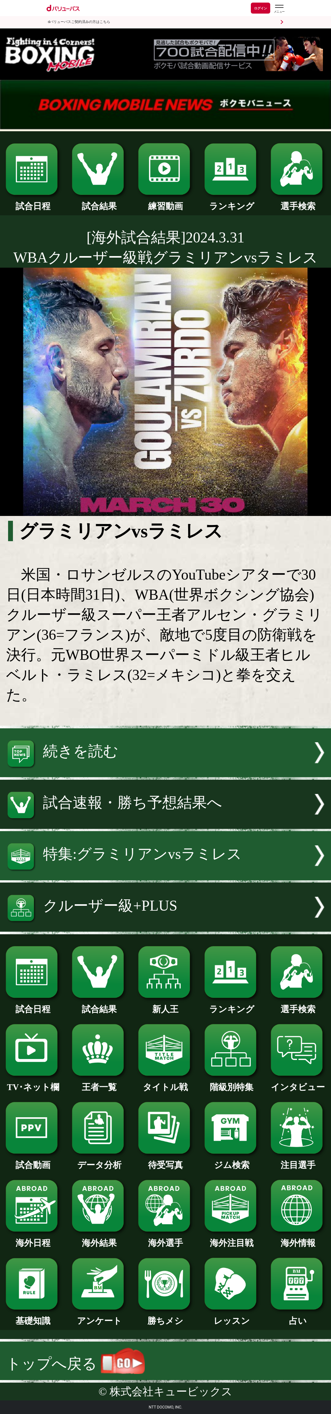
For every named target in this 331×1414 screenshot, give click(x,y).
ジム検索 (232, 1161)
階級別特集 (232, 1083)
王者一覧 (99, 1083)
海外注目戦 (232, 1238)
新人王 (165, 1005)
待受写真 (165, 1161)
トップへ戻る (75, 1363)
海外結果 (99, 1238)
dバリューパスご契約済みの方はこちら (79, 22)
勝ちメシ (165, 1316)
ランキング (232, 202)
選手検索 (298, 202)
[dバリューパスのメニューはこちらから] (278, 9)
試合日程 (33, 202)
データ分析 (99, 1161)
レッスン (232, 1316)
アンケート (99, 1316)
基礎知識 (33, 1316)
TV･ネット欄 (33, 1083)
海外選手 (165, 1238)
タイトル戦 (165, 1083)
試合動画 (33, 1161)
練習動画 (165, 202)
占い (298, 1316)
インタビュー (298, 1083)
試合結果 (99, 202)
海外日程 (33, 1238)
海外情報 (298, 1238)
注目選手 (298, 1161)
